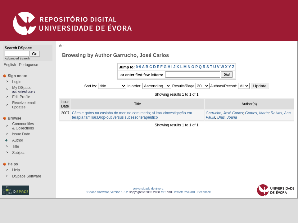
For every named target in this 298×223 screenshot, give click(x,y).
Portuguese (28, 65)
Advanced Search (17, 58)
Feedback (204, 192)
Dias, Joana (227, 117)
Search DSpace (18, 48)
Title (15, 146)
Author (17, 140)
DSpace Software (26, 176)
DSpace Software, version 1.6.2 (106, 192)
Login (16, 82)
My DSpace (21, 87)
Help (16, 170)
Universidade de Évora (148, 188)
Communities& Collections (23, 126)
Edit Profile (21, 97)
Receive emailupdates (23, 105)
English (10, 65)
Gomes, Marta (257, 113)
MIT (163, 192)
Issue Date (21, 134)
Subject (18, 153)
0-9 (138, 67)
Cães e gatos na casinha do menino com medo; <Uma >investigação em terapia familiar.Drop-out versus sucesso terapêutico (132, 115)
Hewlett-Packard (184, 192)
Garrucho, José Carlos (224, 113)
